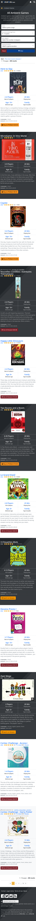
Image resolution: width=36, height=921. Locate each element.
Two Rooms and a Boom (12, 407)
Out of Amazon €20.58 (9, 330)
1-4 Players (9, 771)
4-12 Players (9, 570)
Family (27, 102)
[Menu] (2, 2)
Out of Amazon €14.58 (9, 397)
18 (23, 883)
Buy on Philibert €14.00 (10, 464)
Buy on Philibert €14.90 (10, 259)
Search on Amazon (8, 598)
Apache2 (22, 914)
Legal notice (10, 891)
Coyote (3, 202)
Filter (20, 51)
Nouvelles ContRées (18, 270)
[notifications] (30, 2)
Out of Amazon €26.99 (9, 531)
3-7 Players (9, 637)
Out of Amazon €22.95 (9, 799)
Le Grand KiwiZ (7, 474)
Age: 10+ (9, 102)
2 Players (9, 704)
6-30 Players (9, 436)
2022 (1, 138)
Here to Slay (6, 68)
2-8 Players (9, 503)
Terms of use (19, 891)
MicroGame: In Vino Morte (13, 135)
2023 (1, 70)
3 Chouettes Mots (9, 542)
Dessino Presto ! (8, 609)
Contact (3, 891)
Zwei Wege (5, 676)
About (25, 891)
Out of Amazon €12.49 (9, 868)
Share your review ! (9, 678)
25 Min (27, 503)
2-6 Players (9, 97)
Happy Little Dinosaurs (11, 340)
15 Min (27, 840)
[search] (34, 2)
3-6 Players (9, 231)
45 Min (27, 97)
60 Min (27, 369)
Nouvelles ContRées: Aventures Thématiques (16, 272)
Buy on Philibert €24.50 (10, 125)
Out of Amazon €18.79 (9, 665)
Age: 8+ (9, 170)
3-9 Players (9, 164)
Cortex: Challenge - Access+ (14, 743)
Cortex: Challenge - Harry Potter (16, 811)
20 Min (27, 164)
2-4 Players (9, 369)
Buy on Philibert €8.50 (9, 192)
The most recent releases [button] (12, 59)
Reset (4, 51)
